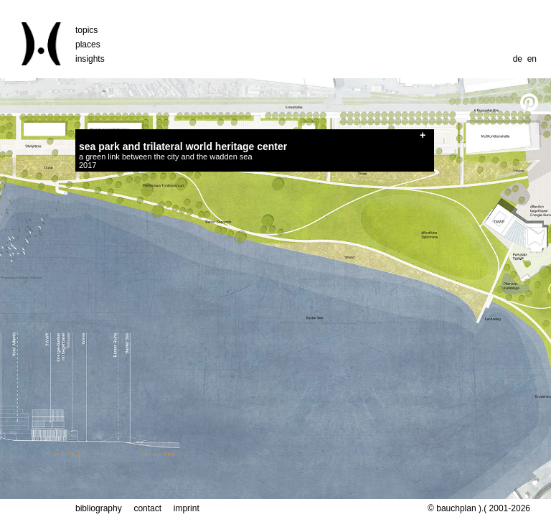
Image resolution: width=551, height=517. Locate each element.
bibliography (98, 508)
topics (86, 30)
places (87, 44)
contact (147, 508)
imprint (186, 508)
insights (90, 59)
